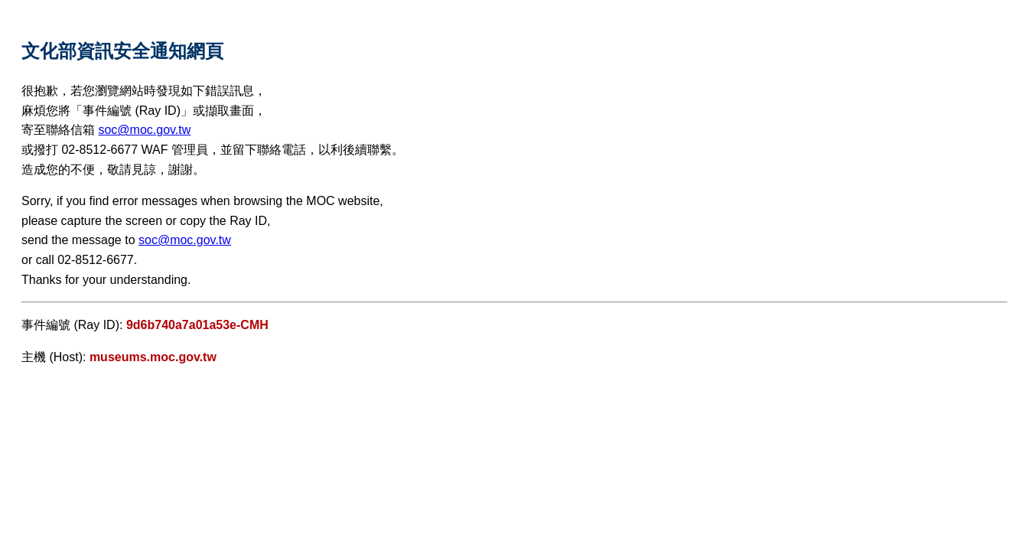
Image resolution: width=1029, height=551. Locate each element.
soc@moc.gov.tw (144, 129)
